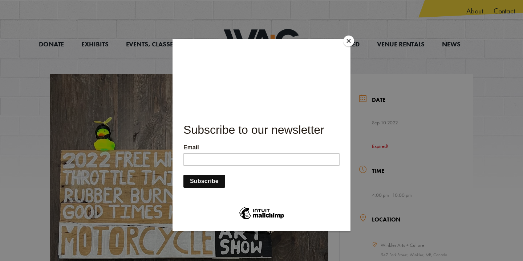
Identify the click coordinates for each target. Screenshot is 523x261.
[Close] (348, 41)
